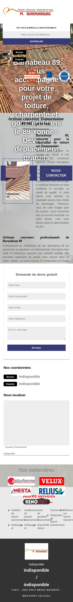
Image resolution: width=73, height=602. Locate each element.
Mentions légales (36, 596)
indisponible (31, 52)
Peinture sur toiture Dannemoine (66, 515)
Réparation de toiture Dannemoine (53, 520)
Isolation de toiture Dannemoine (14, 515)
